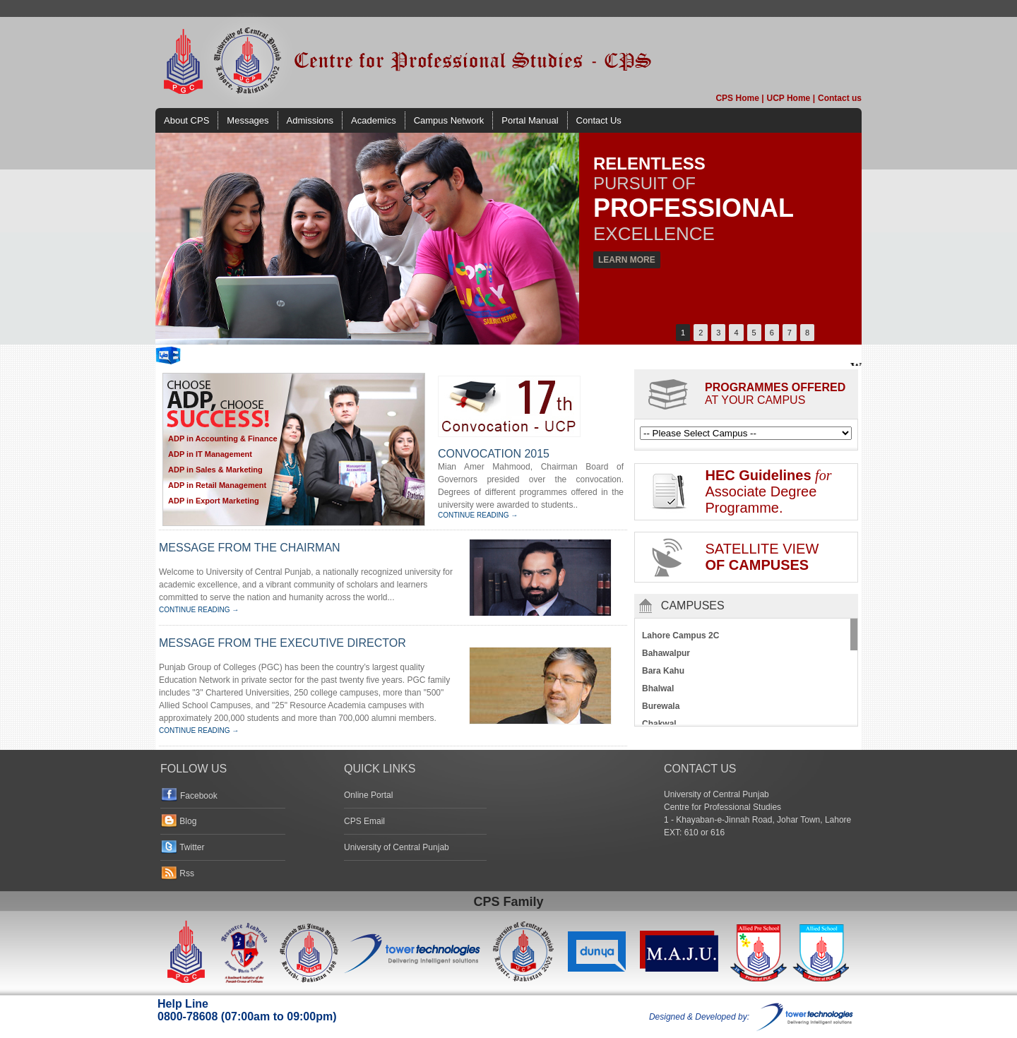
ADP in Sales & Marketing (215, 469)
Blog (187, 821)
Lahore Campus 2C (680, 635)
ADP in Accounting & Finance (223, 438)
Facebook (199, 796)
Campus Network (449, 120)
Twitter (191, 847)
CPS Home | (739, 98)
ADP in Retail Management (217, 485)
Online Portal (368, 795)
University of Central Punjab (396, 847)
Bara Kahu (663, 671)
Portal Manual (529, 120)
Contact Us (599, 120)
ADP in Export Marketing (213, 500)
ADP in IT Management (210, 454)
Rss (186, 873)
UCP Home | (791, 98)
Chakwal (659, 724)
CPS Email (364, 821)
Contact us (840, 98)
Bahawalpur (666, 653)
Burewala (660, 706)
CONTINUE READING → (478, 515)
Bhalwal (658, 688)
